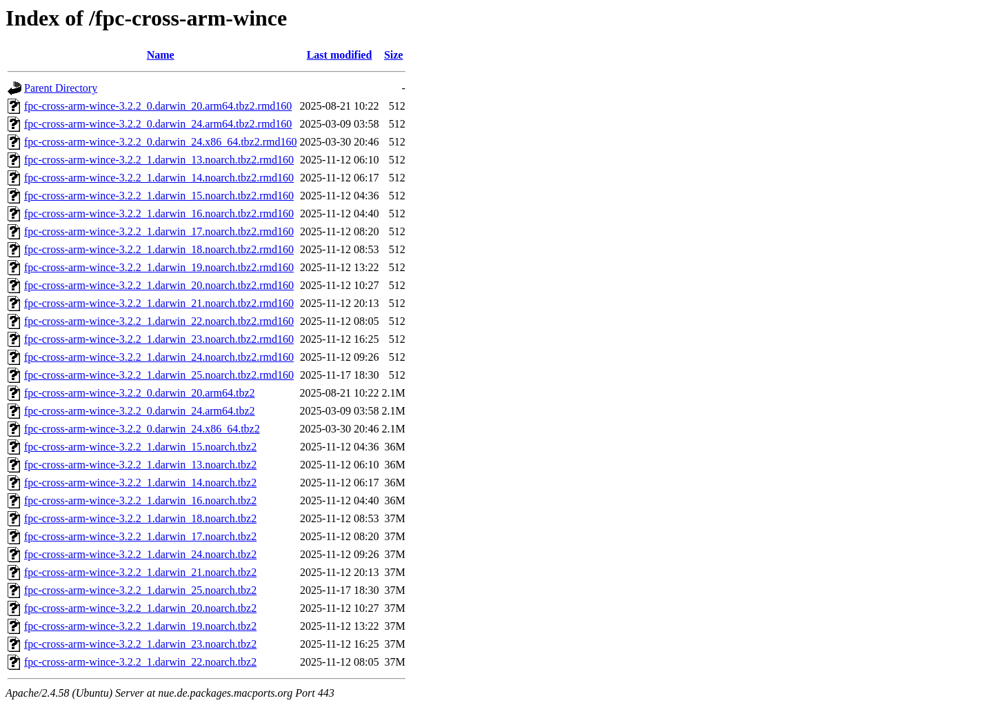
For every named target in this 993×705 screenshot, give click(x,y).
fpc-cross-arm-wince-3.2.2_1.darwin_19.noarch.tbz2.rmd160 (159, 267)
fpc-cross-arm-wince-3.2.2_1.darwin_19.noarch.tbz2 (140, 626)
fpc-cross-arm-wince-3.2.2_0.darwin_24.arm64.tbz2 (139, 411)
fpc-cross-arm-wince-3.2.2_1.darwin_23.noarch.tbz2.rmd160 (159, 339)
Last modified (339, 55)
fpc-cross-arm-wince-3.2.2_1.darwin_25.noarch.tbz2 (140, 590)
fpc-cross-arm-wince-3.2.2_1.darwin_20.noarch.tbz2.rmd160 (159, 285)
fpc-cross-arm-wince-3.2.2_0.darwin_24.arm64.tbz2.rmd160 (158, 124)
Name (160, 55)
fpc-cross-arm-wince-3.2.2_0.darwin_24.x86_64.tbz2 (142, 429)
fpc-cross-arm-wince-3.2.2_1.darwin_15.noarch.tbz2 (140, 447)
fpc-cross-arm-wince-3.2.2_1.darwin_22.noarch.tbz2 (140, 662)
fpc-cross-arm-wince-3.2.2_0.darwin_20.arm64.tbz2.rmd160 (158, 106)
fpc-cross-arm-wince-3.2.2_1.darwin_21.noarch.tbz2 (140, 572)
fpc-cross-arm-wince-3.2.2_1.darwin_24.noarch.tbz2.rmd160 (159, 357)
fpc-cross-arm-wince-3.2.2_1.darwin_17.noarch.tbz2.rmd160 (159, 231)
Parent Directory (60, 88)
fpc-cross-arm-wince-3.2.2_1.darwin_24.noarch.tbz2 (140, 554)
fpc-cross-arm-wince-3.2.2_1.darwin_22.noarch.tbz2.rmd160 (159, 321)
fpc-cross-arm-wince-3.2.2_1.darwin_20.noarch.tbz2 (140, 608)
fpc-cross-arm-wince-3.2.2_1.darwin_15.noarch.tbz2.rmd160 (159, 195)
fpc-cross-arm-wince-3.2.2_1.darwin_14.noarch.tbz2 (140, 482)
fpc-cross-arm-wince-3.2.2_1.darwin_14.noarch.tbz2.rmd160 (159, 177)
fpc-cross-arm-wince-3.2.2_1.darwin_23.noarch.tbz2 (140, 644)
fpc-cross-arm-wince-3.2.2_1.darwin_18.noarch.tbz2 (140, 518)
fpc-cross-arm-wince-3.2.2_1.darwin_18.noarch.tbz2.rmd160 (159, 249)
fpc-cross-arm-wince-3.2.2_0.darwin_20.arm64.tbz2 (139, 393)
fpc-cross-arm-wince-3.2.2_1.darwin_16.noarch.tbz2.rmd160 (159, 213)
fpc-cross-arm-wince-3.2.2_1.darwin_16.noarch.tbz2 (140, 500)
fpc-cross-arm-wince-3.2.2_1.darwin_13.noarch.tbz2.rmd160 (159, 160)
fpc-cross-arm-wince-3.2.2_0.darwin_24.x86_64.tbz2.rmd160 (160, 142)
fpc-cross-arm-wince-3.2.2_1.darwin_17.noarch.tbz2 (140, 536)
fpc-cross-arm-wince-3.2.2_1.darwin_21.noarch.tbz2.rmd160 (159, 303)
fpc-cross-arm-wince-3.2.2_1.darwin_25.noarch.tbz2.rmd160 (159, 375)
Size (393, 55)
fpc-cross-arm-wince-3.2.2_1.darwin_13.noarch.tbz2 (140, 464)
